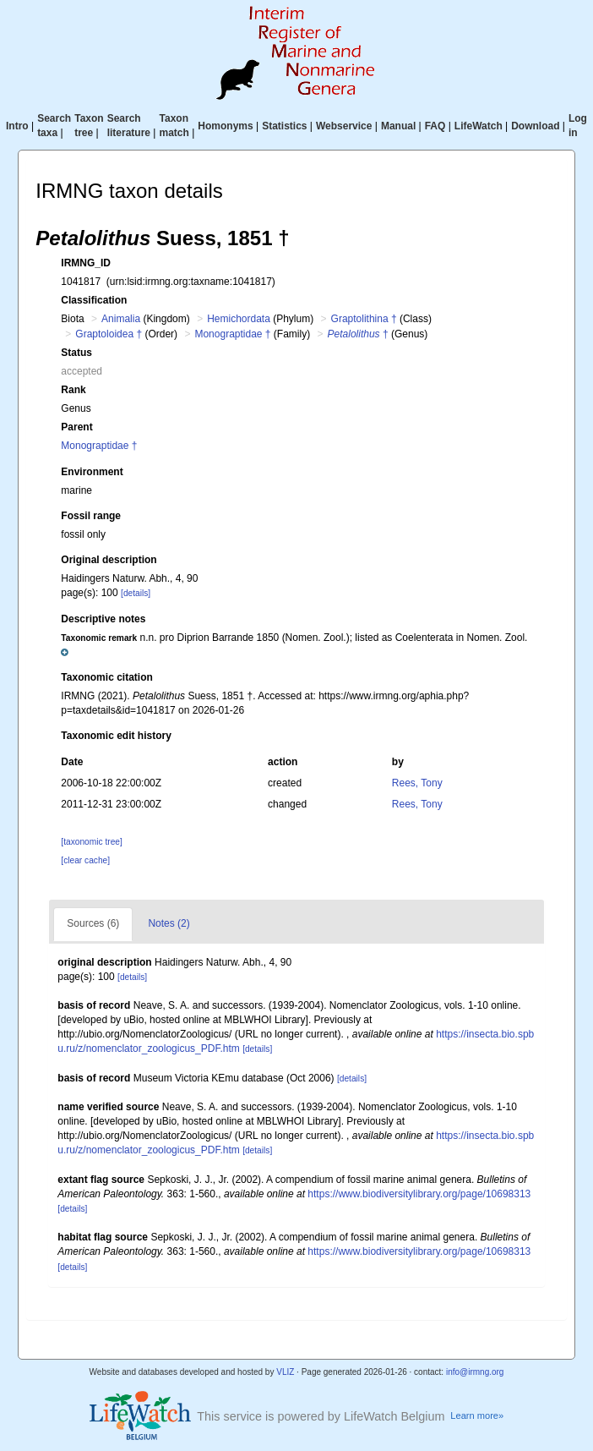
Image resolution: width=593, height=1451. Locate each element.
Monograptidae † (232, 334)
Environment (91, 472)
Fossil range (91, 516)
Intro (17, 126)
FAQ (435, 126)
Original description (108, 560)
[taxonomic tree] (91, 841)
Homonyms (225, 126)
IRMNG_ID (86, 263)
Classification (94, 300)
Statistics (284, 126)
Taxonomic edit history (116, 736)
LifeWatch (478, 126)
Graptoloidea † (108, 334)
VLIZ (285, 1372)
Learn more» (476, 1415)
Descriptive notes (103, 619)
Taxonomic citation (106, 677)
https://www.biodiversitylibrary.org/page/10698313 (418, 1194)
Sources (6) (93, 923)
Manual (398, 126)
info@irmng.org (475, 1372)
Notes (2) (168, 923)
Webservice (344, 126)
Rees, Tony (417, 783)
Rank (73, 390)
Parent (76, 427)
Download (535, 126)
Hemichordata (238, 319)
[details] (135, 593)
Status (76, 353)
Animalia (120, 319)
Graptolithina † (364, 319)
